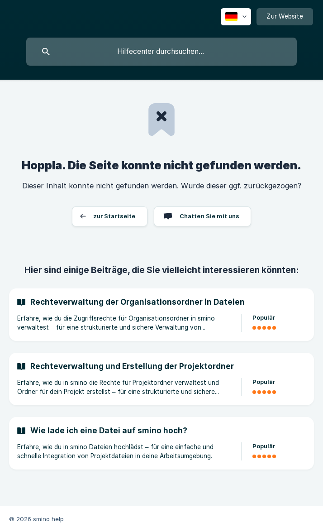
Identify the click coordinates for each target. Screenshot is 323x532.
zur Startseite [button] (114, 216)
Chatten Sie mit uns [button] (210, 216)
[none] (236, 16)
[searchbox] (161, 52)
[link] (161, 314)
